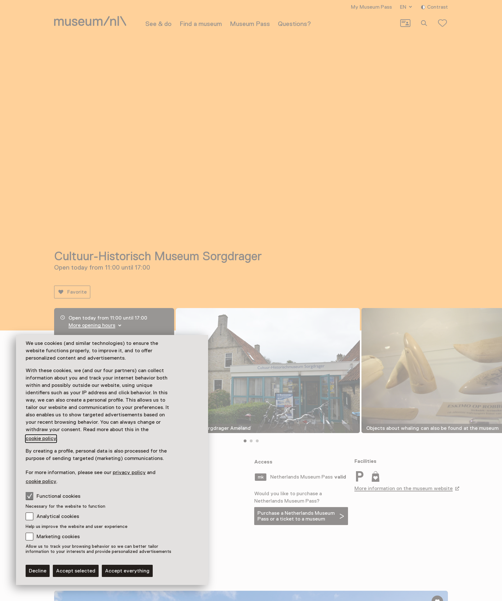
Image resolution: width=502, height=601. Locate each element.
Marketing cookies (58, 536)
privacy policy (129, 472)
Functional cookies (53, 496)
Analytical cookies (57, 516)
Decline (37, 571)
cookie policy (41, 438)
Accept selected (75, 571)
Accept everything (127, 571)
